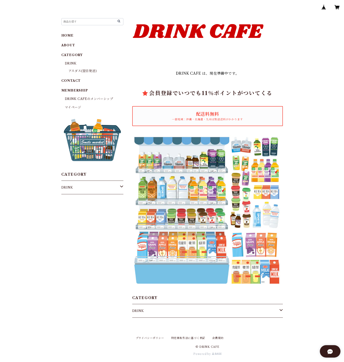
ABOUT (68, 45)
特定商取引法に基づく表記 (188, 338)
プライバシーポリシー (150, 338)
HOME (67, 35)
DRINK (138, 311)
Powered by (207, 354)
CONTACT (71, 81)
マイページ (73, 107)
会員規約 (218, 338)
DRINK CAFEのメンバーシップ (89, 99)
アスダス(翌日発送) (82, 71)
